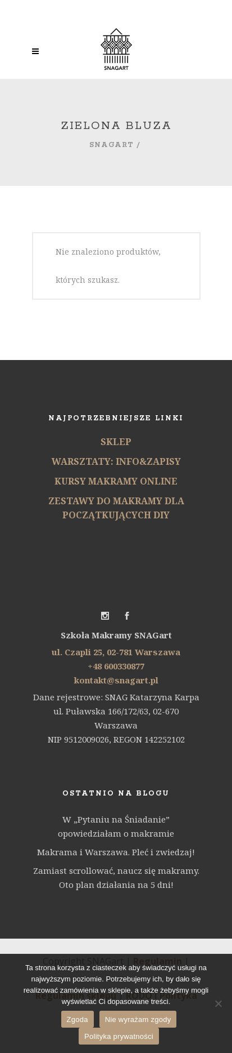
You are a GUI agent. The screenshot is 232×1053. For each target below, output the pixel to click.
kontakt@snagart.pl (116, 680)
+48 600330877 (116, 666)
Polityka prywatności (118, 1036)
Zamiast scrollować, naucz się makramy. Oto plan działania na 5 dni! (116, 877)
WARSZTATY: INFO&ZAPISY (116, 461)
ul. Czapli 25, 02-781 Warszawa (116, 651)
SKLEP (116, 442)
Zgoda (77, 1019)
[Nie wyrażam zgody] (218, 1003)
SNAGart (111, 145)
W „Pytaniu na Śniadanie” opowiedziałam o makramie (116, 826)
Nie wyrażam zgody (138, 1019)
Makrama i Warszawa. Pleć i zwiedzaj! (116, 851)
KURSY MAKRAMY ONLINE (116, 481)
